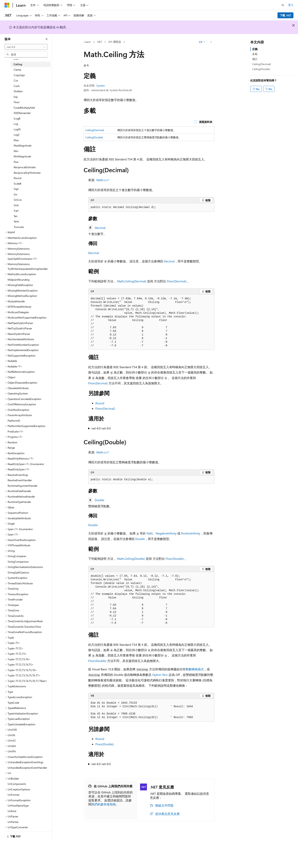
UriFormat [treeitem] (13, 794)
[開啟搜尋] (283, 5)
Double (99, 500)
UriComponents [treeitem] (17, 784)
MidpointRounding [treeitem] (18, 279)
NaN (150, 533)
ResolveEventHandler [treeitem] (20, 480)
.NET (99, 42)
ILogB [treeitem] (17, 118)
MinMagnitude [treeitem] (22, 156)
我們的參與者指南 (103, 804)
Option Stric (160, 675)
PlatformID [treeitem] (14, 420)
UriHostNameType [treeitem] (18, 805)
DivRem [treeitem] (18, 91)
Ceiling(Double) (94, 137)
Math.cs (101, 180)
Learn (87, 42)
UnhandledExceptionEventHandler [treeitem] (27, 767)
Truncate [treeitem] (19, 227)
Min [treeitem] (16, 151)
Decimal (100, 228)
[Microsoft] (7, 5)
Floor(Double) (175, 559)
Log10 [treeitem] (17, 129)
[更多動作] (211, 42)
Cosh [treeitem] (17, 86)
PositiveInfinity (190, 533)
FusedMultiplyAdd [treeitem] (24, 107)
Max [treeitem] (16, 140)
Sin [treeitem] (15, 194)
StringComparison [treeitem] (18, 561)
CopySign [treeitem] (19, 75)
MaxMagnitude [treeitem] (22, 145)
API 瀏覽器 (114, 42)
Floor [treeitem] (17, 102)
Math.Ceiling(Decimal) (131, 281)
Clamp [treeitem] (17, 69)
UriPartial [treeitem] (13, 822)
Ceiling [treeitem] (18, 64)
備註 (255, 59)
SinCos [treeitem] (18, 199)
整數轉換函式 (194, 669)
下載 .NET (285, 15)
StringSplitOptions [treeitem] (18, 572)
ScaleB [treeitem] (17, 183)
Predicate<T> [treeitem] (16, 431)
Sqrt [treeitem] (16, 210)
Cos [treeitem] (16, 80)
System (100, 85)
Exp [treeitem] (16, 97)
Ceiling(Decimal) (94, 130)
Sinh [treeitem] (16, 205)
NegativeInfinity (166, 533)
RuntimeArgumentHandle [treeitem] (22, 485)
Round (99, 403)
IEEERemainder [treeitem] (22, 113)
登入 (290, 5)
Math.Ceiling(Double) (131, 559)
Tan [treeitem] (15, 216)
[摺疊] (47, 39)
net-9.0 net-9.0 (101, 428)
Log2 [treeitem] (17, 134)
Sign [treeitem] (16, 189)
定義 (255, 49)
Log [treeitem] (16, 124)
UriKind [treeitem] (12, 811)
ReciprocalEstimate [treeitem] (25, 167)
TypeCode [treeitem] (13, 702)
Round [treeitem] (17, 178)
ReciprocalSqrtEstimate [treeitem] (27, 172)
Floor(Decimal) (176, 281)
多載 (255, 54)
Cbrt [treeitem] (16, 59)
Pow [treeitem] (16, 162)
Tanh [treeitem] (16, 221)
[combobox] (26, 47)
